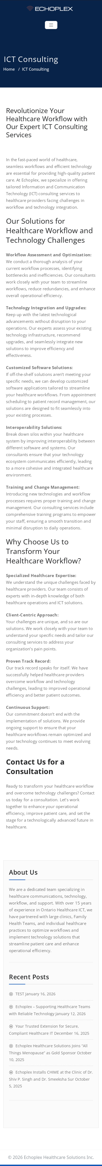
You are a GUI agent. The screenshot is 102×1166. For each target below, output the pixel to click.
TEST (20, 993)
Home (9, 69)
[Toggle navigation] (51, 25)
